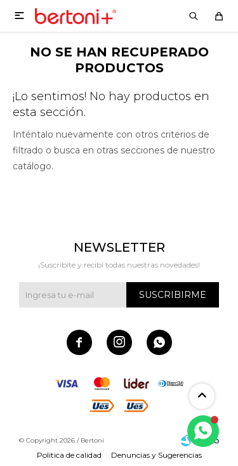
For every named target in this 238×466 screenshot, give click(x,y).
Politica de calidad (69, 455)
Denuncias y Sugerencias (156, 455)
